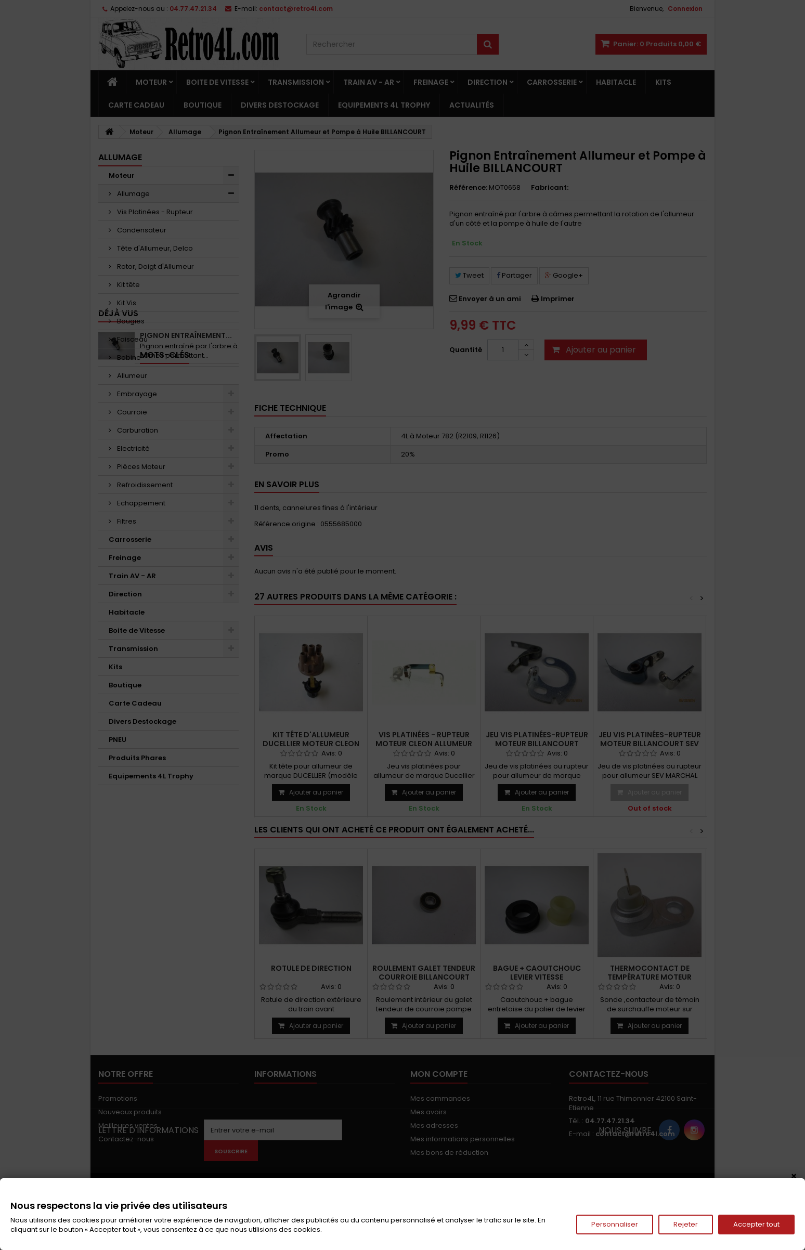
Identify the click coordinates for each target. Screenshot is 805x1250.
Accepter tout (756, 1224)
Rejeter (685, 1224)
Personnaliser (614, 1224)
